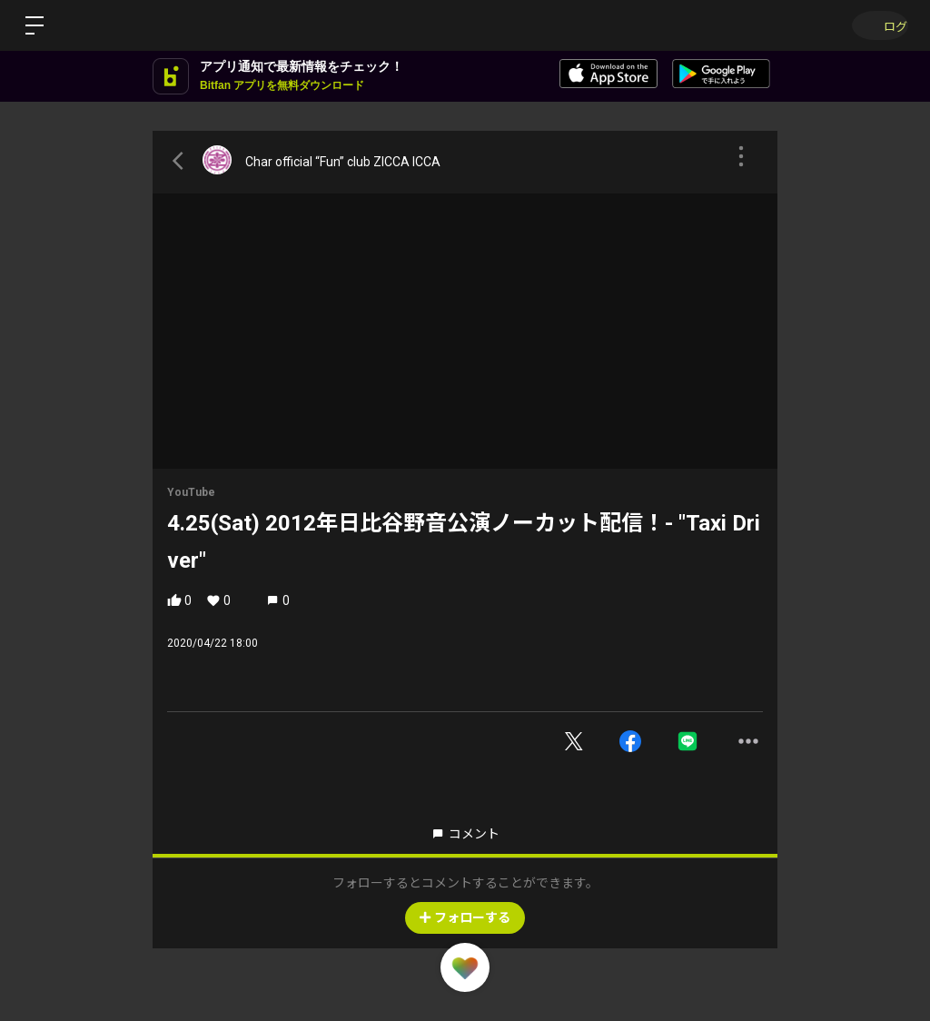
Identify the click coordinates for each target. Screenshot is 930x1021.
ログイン (875, 25)
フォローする (465, 917)
